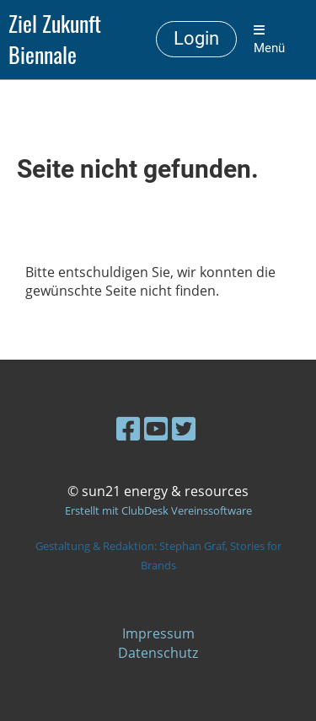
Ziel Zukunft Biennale (54, 39)
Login (196, 38)
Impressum (158, 633)
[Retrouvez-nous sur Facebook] (128, 428)
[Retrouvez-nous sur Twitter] (183, 428)
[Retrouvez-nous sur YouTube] (156, 428)
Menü (269, 40)
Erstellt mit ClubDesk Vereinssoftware (158, 510)
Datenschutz (158, 653)
